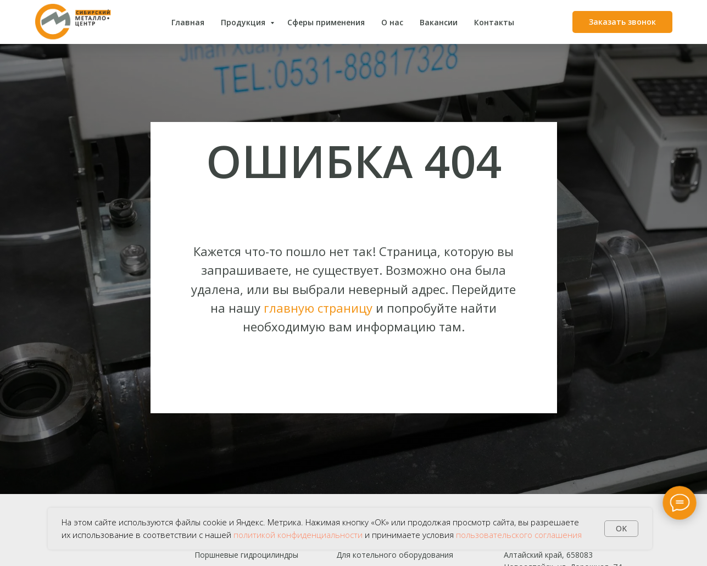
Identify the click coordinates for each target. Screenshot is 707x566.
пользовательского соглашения (519, 534)
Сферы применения (326, 22)
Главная (187, 22)
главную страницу (318, 307)
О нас (392, 22)
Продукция (244, 22)
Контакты (494, 22)
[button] (622, 22)
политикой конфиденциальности (298, 534)
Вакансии (439, 22)
